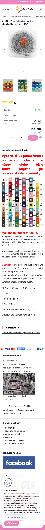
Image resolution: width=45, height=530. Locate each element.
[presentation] (5, 50)
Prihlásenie (24, 2)
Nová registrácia (37, 2)
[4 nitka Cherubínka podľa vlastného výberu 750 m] (22, 44)
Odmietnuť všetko (15, 517)
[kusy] (16, 137)
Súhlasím (11, 523)
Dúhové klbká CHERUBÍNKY (20, 17)
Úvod (4, 17)
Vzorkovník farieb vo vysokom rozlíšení (21, 332)
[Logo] (24, 9)
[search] (41, 9)
